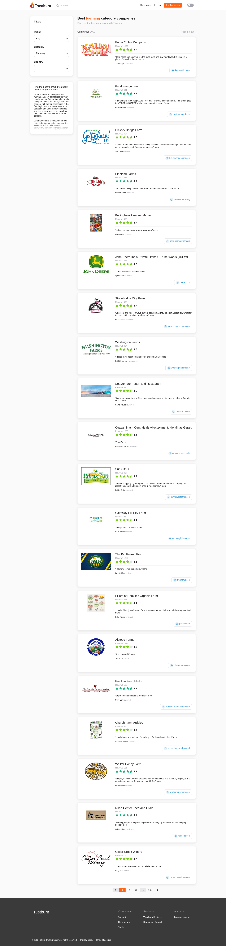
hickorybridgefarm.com (177, 158)
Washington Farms (127, 342)
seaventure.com (181, 411)
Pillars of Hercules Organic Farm (136, 595)
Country (38, 62)
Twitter (121, 927)
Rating (37, 32)
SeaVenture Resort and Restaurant (138, 383)
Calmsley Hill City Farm (130, 512)
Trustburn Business (152, 917)
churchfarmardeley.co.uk (177, 748)
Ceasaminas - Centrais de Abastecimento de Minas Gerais (153, 427)
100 (150, 890)
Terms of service (103, 940)
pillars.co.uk (182, 624)
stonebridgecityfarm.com (177, 326)
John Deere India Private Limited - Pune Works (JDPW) (151, 257)
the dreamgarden (126, 86)
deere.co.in (183, 282)
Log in (157, 5)
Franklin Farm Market (129, 681)
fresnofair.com (181, 580)
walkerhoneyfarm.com (178, 792)
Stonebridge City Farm (130, 298)
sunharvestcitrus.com (178, 497)
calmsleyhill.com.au (179, 538)
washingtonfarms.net (178, 368)
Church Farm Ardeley (129, 722)
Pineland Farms (125, 174)
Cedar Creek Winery (128, 851)
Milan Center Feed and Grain (134, 808)
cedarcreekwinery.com (178, 877)
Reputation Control (152, 922)
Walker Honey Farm (128, 764)
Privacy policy (86, 940)
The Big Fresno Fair (128, 554)
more (141, 59)
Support (122, 917)
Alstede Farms (124, 639)
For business (173, 5)
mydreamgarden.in (179, 114)
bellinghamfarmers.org (178, 241)
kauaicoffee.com (180, 70)
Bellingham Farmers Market (133, 215)
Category (39, 47)
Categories (145, 5)
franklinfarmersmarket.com (176, 707)
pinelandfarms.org (180, 199)
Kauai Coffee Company (130, 42)
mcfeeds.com (182, 836)
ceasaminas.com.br (179, 453)
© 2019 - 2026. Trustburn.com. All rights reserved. (54, 940)
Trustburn (40, 912)
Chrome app (124, 922)
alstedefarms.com (180, 665)
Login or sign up (182, 917)
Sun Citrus (122, 469)
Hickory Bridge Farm (128, 130)
